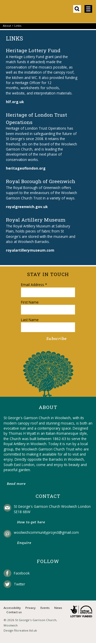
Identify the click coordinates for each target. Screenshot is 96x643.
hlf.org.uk (15, 101)
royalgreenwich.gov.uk (27, 206)
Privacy (30, 608)
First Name (30, 302)
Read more (16, 484)
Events (45, 608)
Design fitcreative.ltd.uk (20, 630)
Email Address (34, 284)
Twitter (19, 584)
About (7, 26)
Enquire (24, 543)
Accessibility (12, 608)
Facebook (22, 573)
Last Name (30, 319)
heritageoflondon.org (26, 168)
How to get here (31, 522)
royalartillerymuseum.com (30, 250)
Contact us (14, 612)
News (58, 608)
